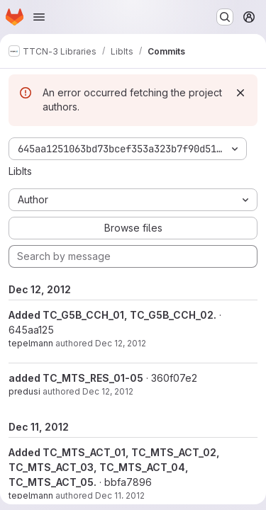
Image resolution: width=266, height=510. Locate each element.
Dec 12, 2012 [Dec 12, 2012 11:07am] (120, 343)
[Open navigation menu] (39, 17)
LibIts (20, 171)
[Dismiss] (240, 92)
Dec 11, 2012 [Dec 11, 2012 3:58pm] (120, 495)
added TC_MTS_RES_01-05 (76, 378)
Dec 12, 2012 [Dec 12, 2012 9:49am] (107, 391)
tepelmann (31, 343)
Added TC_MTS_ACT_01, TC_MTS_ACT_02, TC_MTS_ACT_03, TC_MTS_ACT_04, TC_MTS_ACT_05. (114, 467)
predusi (24, 391)
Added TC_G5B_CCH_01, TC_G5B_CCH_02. (112, 315)
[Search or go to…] (224, 17)
